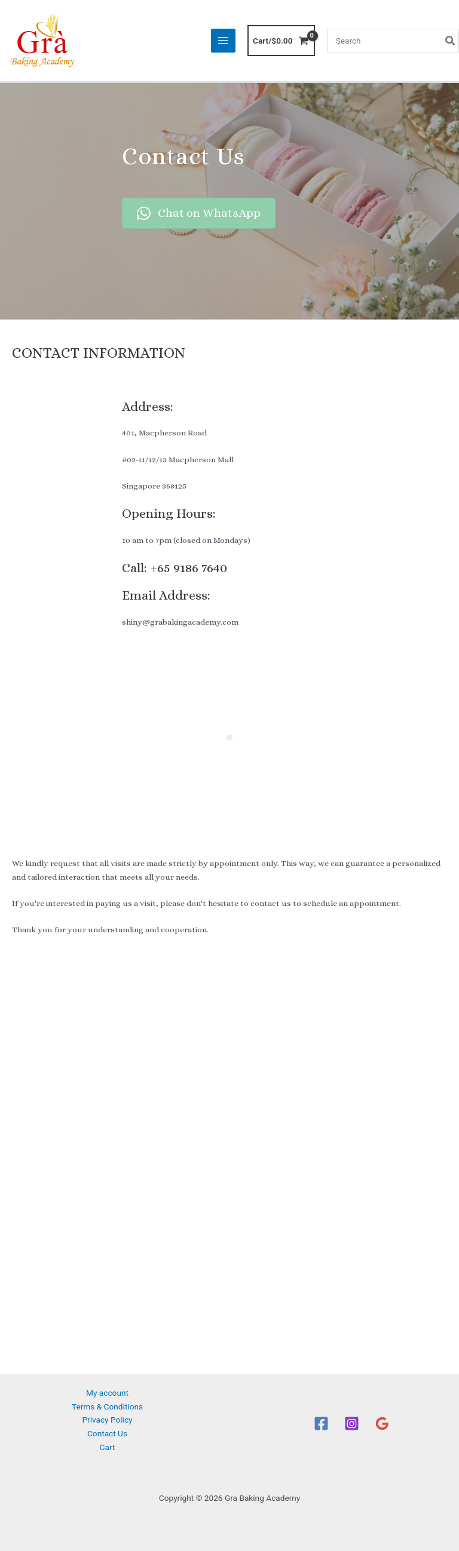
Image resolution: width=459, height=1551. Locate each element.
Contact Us (107, 1433)
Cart (107, 1447)
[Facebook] (321, 1423)
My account (107, 1393)
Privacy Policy (107, 1419)
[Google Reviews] (382, 1423)
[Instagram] (351, 1423)
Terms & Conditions (107, 1406)
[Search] (450, 41)
